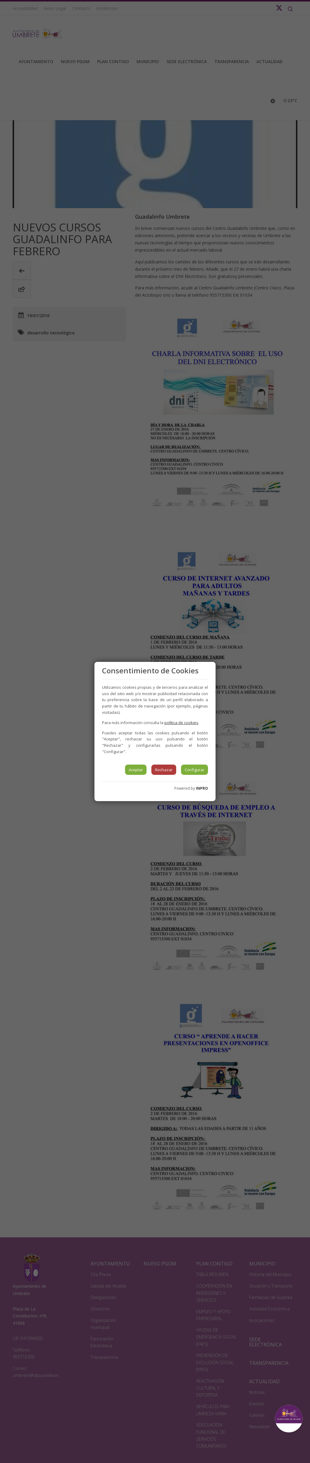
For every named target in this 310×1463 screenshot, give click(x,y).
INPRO (202, 788)
